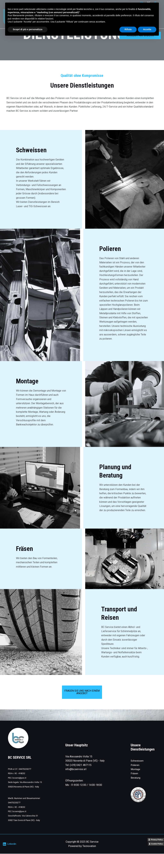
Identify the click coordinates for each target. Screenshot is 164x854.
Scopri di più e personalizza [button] (27, 845)
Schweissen (137, 761)
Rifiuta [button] (128, 845)
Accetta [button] (147, 845)
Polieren (135, 765)
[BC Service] (12, 17)
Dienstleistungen (108, 17)
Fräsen (134, 773)
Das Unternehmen (133, 17)
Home (89, 17)
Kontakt (153, 17)
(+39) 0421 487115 (80, 765)
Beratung (136, 778)
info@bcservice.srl (75, 769)
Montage (136, 769)
